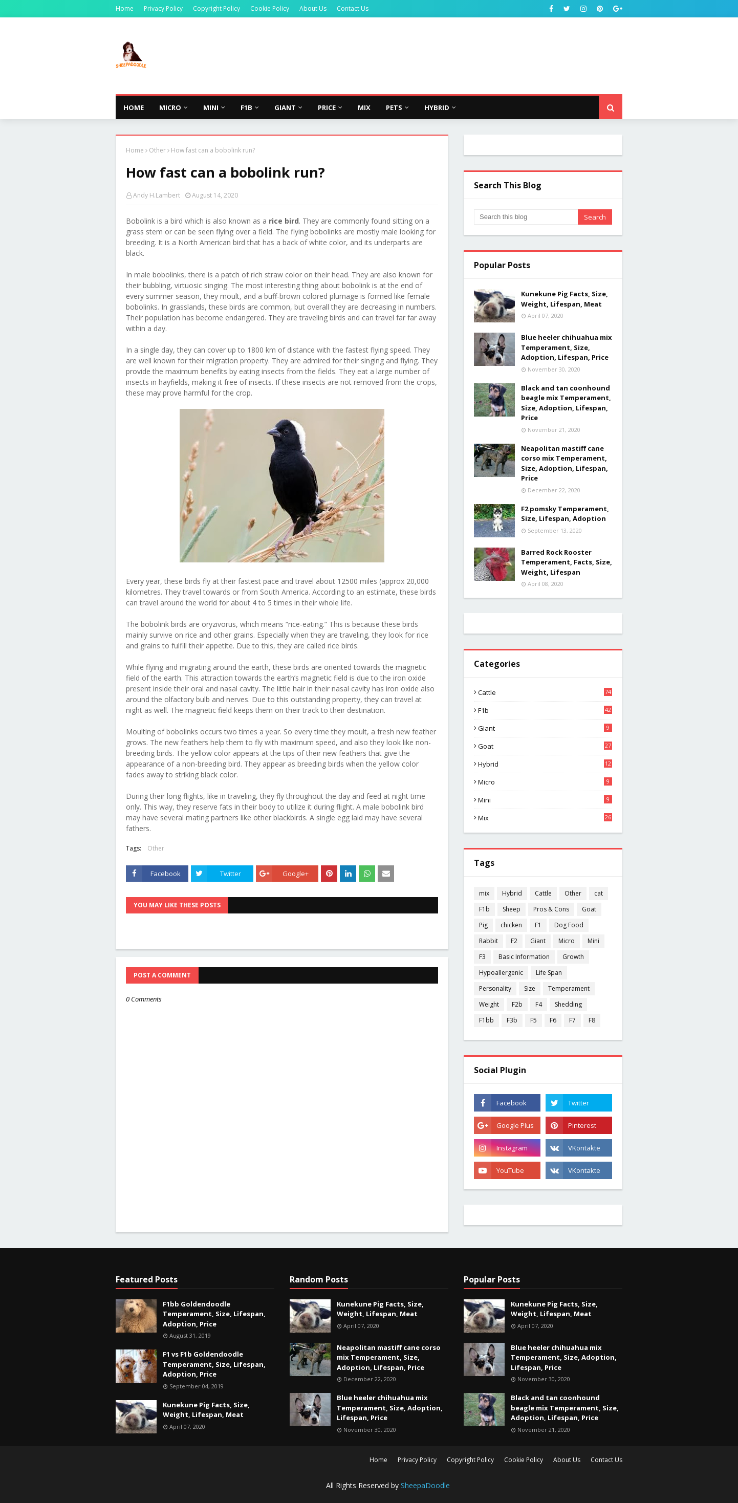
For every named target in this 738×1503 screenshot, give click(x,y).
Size (529, 988)
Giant (545, 728)
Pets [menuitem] (394, 107)
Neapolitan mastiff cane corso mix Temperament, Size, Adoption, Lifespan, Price (564, 463)
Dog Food (568, 925)
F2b (517, 1004)
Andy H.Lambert (156, 195)
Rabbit (488, 940)
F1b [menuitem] (246, 107)
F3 (482, 956)
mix (545, 817)
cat (598, 893)
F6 (553, 1020)
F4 (538, 1004)
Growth (573, 956)
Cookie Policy (269, 8)
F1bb (486, 1020)
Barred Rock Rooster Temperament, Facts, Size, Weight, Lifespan (566, 562)
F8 (592, 1020)
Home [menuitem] (133, 107)
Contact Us (352, 8)
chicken (511, 925)
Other (157, 150)
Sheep (511, 909)
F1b (545, 710)
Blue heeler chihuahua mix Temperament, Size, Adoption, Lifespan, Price (566, 347)
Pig (483, 925)
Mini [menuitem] (211, 107)
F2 (514, 940)
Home (125, 8)
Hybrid (545, 764)
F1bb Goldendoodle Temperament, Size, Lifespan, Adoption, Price (214, 1313)
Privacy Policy (163, 8)
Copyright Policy (216, 8)
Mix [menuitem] (364, 107)
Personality (495, 988)
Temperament (569, 988)
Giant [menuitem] (285, 107)
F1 (538, 925)
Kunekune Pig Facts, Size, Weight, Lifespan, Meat (564, 299)
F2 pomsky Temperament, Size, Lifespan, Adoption (565, 514)
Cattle (545, 692)
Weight (489, 1004)
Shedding (568, 1004)
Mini (545, 799)
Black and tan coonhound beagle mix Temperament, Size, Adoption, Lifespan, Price (566, 403)
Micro (545, 782)
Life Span (549, 972)
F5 (533, 1020)
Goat (545, 746)
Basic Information (524, 956)
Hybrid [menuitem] (436, 107)
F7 (572, 1020)
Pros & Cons (551, 909)
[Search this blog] (526, 217)
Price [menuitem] (327, 107)
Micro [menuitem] (170, 107)
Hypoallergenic (501, 972)
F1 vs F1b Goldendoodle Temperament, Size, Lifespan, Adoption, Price (214, 1364)
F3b (512, 1020)
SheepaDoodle (425, 1485)
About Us (313, 8)
